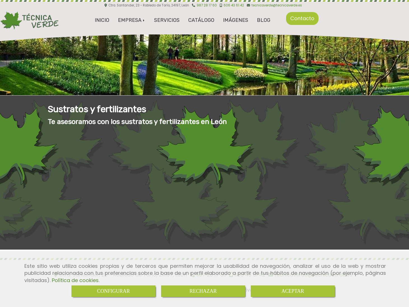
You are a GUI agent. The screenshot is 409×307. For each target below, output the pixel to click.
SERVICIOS (167, 20)
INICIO (102, 20)
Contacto (302, 18)
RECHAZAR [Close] (203, 291)
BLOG (263, 20)
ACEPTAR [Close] (293, 291)
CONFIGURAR (113, 291)
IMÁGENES (235, 20)
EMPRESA (131, 20)
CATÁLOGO (201, 20)
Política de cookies (75, 280)
